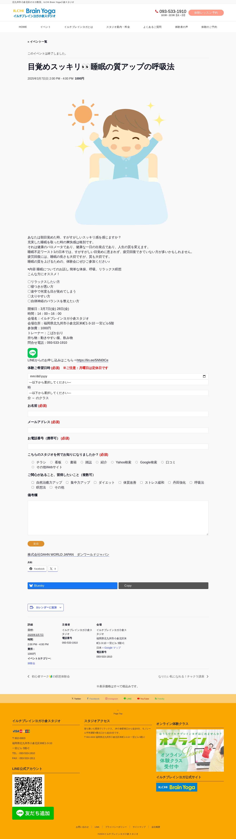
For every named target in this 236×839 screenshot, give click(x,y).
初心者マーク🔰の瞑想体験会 (50, 676)
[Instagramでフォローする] (111, 698)
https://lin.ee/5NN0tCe (92, 360)
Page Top (118, 712)
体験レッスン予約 (206, 12)
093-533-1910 (172, 11)
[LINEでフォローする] (128, 698)
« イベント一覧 (37, 41)
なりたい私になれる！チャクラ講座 (181, 676)
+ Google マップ (111, 647)
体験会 (31, 663)
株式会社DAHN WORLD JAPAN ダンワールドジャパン (68, 554)
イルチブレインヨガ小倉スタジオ (36, 721)
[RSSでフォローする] (159, 698)
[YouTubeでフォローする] (143, 698)
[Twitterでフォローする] (76, 698)
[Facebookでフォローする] (93, 698)
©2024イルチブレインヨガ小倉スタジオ (118, 834)
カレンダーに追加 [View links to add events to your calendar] (46, 607)
